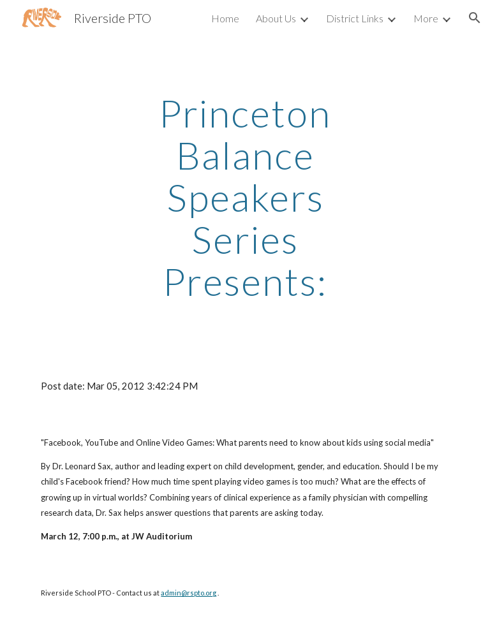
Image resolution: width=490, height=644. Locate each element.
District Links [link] (354, 18)
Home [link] (225, 18)
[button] (474, 18)
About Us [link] (276, 18)
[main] (244, 197)
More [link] (425, 18)
